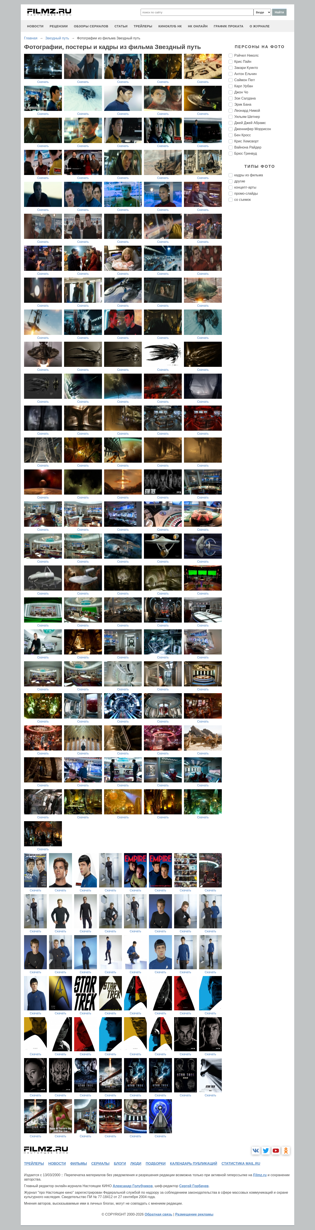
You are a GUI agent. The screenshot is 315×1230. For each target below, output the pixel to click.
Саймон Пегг (244, 80)
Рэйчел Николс (246, 55)
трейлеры (143, 26)
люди (135, 1163)
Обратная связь (158, 1214)
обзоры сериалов (91, 26)
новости (35, 26)
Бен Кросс (242, 135)
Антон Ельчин (245, 74)
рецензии (59, 26)
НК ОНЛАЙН (198, 26)
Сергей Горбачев (193, 1186)
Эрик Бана (242, 104)
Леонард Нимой (247, 110)
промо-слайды (246, 193)
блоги (120, 1163)
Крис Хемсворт (246, 141)
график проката (228, 26)
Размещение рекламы (194, 1214)
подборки (156, 1163)
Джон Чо (241, 92)
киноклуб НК (170, 26)
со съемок (242, 199)
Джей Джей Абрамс (250, 123)
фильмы (78, 1163)
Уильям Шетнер (247, 117)
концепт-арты (245, 187)
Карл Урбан (243, 86)
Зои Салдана (245, 98)
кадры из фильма (248, 175)
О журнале (260, 26)
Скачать (43, 82)
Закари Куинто (246, 68)
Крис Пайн (242, 61)
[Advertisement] (261, 278)
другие (239, 181)
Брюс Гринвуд (245, 153)
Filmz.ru (259, 1175)
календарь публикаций (193, 1163)
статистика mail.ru (241, 1163)
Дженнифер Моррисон (252, 129)
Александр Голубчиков (133, 1186)
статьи (121, 26)
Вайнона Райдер (247, 147)
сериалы (100, 1163)
